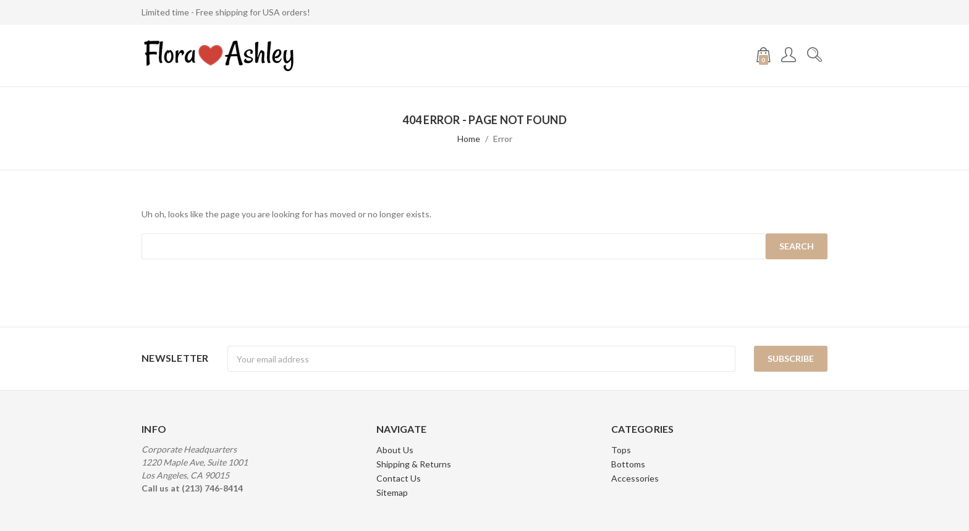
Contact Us (398, 478)
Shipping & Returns (413, 464)
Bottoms (628, 464)
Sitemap (392, 492)
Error (502, 138)
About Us (394, 450)
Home (468, 138)
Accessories (635, 478)
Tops (621, 450)
